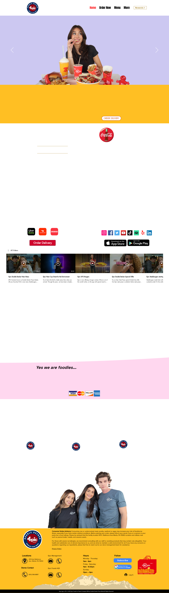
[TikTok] (129, 232)
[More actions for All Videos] (13, 250)
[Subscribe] (123, 560)
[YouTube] (123, 232)
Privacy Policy (56, 549)
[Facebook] (110, 232)
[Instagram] (104, 232)
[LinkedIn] (149, 232)
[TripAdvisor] (136, 232)
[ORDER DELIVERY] (111, 118)
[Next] (157, 50)
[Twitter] (117, 232)
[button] (13, 250)
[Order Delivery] (43, 243)
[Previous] (12, 50)
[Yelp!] (142, 232)
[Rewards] (140, 7)
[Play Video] (23, 263)
